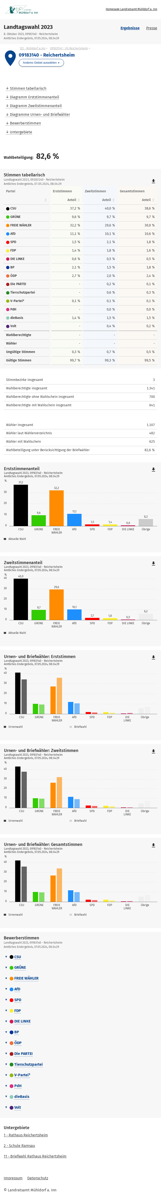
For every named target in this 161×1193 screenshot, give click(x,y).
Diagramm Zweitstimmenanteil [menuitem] (36, 106)
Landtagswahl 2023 (28, 27)
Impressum (13, 1178)
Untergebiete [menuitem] (21, 132)
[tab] (80, 957)
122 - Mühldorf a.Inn (32, 48)
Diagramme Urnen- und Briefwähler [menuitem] (40, 114)
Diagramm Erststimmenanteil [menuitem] (34, 97)
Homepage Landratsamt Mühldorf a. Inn (131, 9)
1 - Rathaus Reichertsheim (26, 1135)
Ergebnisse (130, 28)
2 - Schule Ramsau (19, 1145)
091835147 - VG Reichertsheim (69, 48)
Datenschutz (37, 1178)
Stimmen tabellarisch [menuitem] (28, 88)
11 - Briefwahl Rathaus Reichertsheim (35, 1156)
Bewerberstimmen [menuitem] (25, 123)
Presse (151, 28)
